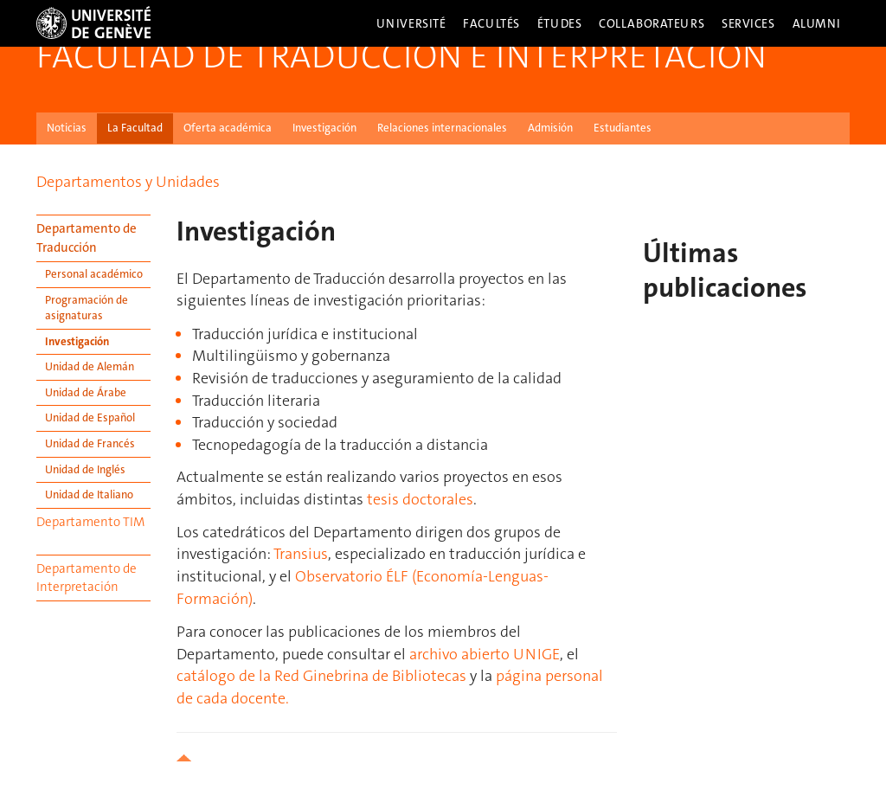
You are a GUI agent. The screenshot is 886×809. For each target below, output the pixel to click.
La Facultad (135, 127)
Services (748, 23)
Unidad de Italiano (89, 494)
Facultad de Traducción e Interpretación (401, 56)
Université (411, 23)
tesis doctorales (420, 499)
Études (559, 23)
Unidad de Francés (90, 443)
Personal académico (94, 273)
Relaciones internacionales (442, 127)
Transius (300, 553)
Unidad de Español (90, 417)
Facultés (491, 23)
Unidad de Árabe (85, 392)
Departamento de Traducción (86, 237)
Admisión (550, 127)
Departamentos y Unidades (128, 181)
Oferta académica (227, 127)
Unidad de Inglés (85, 469)
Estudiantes (623, 127)
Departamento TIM (90, 521)
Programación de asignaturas (86, 308)
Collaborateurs (651, 23)
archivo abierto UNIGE (484, 654)
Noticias (67, 127)
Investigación (324, 127)
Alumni (817, 23)
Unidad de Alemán (89, 366)
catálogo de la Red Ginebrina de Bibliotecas (321, 675)
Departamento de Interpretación (86, 577)
